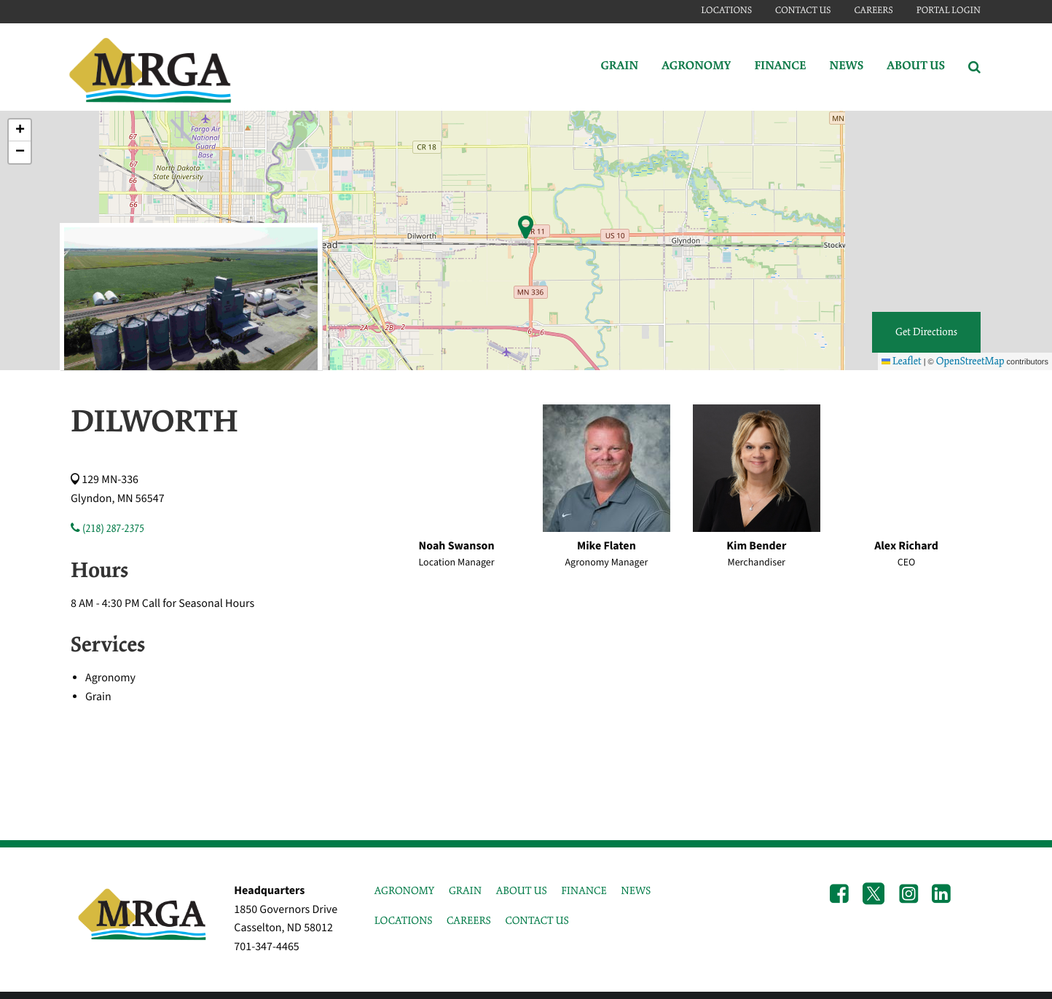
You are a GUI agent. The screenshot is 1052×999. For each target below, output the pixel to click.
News (846, 66)
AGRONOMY (404, 891)
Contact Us (803, 10)
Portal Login (948, 10)
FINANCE (583, 891)
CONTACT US (536, 921)
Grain (619, 66)
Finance (780, 66)
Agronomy (696, 66)
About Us (916, 66)
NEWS (636, 891)
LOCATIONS (403, 921)
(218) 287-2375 (107, 529)
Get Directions (926, 332)
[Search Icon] (974, 67)
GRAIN (465, 891)
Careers (873, 10)
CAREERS (469, 921)
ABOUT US (521, 891)
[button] (20, 130)
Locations (726, 10)
